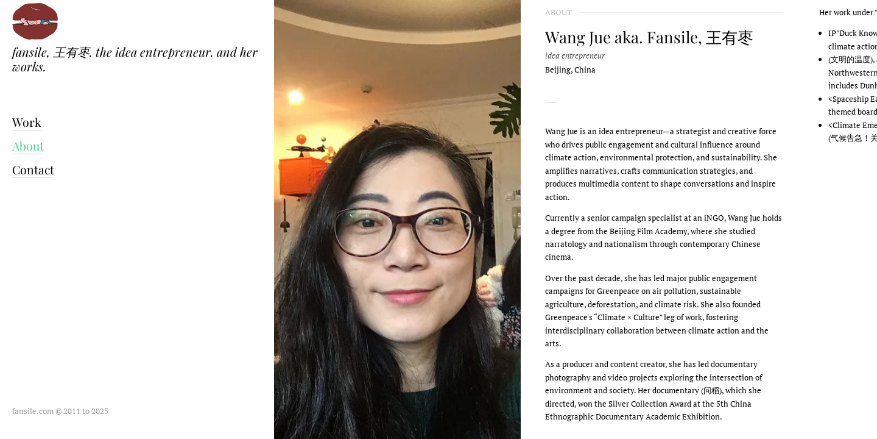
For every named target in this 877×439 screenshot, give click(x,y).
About (28, 146)
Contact (33, 169)
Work (26, 122)
